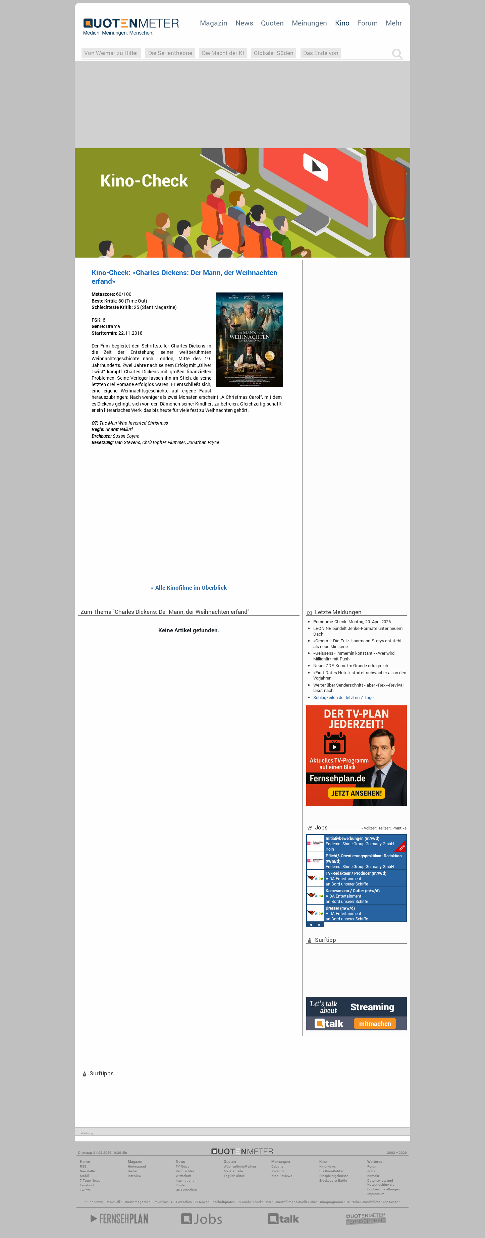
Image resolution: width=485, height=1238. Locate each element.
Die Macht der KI (223, 53)
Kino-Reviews (281, 1176)
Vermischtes (185, 1171)
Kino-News (327, 1166)
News (244, 23)
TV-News (182, 1166)
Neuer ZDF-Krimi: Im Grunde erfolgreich (350, 665)
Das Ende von (320, 53)
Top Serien (390, 1202)
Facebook (87, 1185)
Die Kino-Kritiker (331, 1171)
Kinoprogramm (331, 1202)
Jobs (371, 1171)
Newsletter (88, 1171)
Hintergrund (137, 1166)
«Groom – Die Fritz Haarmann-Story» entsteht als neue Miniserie (357, 643)
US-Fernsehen (186, 1190)
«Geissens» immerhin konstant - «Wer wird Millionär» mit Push (353, 655)
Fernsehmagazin (135, 1202)
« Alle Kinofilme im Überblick (189, 587)
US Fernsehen (181, 1202)
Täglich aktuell (235, 1176)
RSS (83, 1166)
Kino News (95, 1202)
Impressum (375, 1194)
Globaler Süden (273, 53)
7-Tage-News (90, 1180)
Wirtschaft (183, 1176)
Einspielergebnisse (333, 1176)
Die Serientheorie (170, 53)
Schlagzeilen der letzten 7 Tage (343, 697)
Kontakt (373, 1176)
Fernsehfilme (283, 1202)
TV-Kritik (277, 1171)
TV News (200, 1202)
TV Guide (244, 1202)
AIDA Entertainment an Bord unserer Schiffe (346, 878)
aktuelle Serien (306, 1202)
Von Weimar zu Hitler (111, 53)
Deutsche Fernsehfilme (362, 1202)
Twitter (85, 1190)
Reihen (133, 1171)
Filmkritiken (160, 1202)
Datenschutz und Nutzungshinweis (380, 1182)
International (186, 1180)
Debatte (277, 1166)
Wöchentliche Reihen (240, 1166)
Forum (367, 23)
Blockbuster (262, 1202)
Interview (135, 1176)
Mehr (394, 23)
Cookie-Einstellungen (383, 1189)
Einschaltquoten (222, 1202)
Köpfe (180, 1185)
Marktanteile (233, 1171)
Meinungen (309, 23)
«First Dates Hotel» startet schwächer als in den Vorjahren (359, 675)
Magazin (213, 23)
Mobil (84, 1176)
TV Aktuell (112, 1202)
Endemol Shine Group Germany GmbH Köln (356, 843)
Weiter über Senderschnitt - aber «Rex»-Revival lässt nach (358, 687)
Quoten (272, 23)
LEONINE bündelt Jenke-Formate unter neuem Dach (357, 631)
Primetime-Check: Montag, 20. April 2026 (352, 621)
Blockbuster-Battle (333, 1180)
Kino (342, 23)
